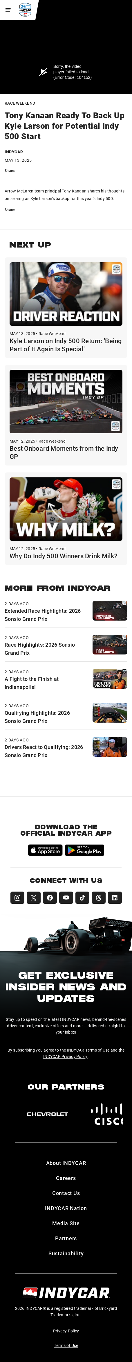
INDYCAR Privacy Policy (65, 1056)
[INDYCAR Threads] (99, 898)
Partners (66, 1238)
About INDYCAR (66, 1162)
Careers (66, 1177)
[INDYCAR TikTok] (82, 898)
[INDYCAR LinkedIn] (115, 898)
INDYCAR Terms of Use (88, 1050)
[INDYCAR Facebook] (50, 898)
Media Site (66, 1223)
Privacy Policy (66, 1331)
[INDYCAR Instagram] (17, 898)
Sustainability (66, 1253)
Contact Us (66, 1193)
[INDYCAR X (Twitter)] (34, 898)
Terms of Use (66, 1345)
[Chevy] (47, 1114)
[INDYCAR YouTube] (66, 898)
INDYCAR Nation (66, 1208)
